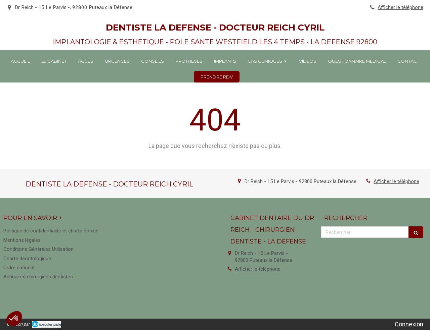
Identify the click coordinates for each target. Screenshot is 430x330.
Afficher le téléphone (400, 7)
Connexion (409, 324)
